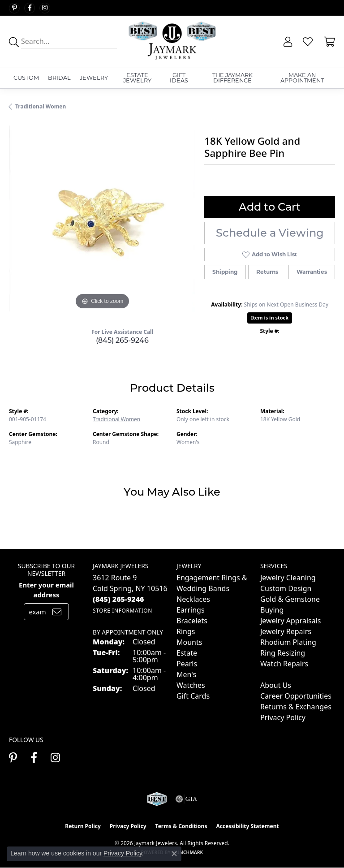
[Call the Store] (118, 599)
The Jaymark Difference (232, 78)
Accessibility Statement (247, 826)
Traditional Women (40, 106)
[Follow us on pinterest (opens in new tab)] (14, 8)
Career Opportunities (295, 696)
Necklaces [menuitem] (193, 599)
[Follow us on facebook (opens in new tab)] (29, 8)
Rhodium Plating (288, 642)
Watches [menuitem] (190, 685)
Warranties (312, 271)
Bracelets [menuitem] (191, 621)
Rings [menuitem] (185, 631)
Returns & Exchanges (295, 707)
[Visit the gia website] (186, 799)
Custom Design (285, 588)
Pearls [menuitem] (186, 664)
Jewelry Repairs (285, 631)
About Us (275, 685)
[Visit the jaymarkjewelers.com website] (156, 799)
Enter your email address (46, 589)
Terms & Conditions (181, 826)
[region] (102, 218)
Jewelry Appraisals (290, 621)
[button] (287, 41)
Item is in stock (269, 317)
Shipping (224, 271)
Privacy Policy (282, 717)
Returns (267, 271)
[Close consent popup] (174, 853)
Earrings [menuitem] (190, 610)
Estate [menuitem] (186, 653)
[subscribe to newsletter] (57, 612)
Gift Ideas (179, 78)
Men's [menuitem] (186, 674)
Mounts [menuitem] (189, 642)
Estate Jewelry (137, 78)
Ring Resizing (282, 653)
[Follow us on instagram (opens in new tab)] (44, 8)
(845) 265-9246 (122, 340)
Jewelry (94, 77)
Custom (26, 77)
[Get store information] (122, 610)
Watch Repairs (284, 664)
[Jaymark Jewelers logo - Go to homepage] (172, 42)
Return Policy (83, 826)
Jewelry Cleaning (288, 578)
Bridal (59, 77)
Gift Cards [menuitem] (193, 696)
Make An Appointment (302, 78)
